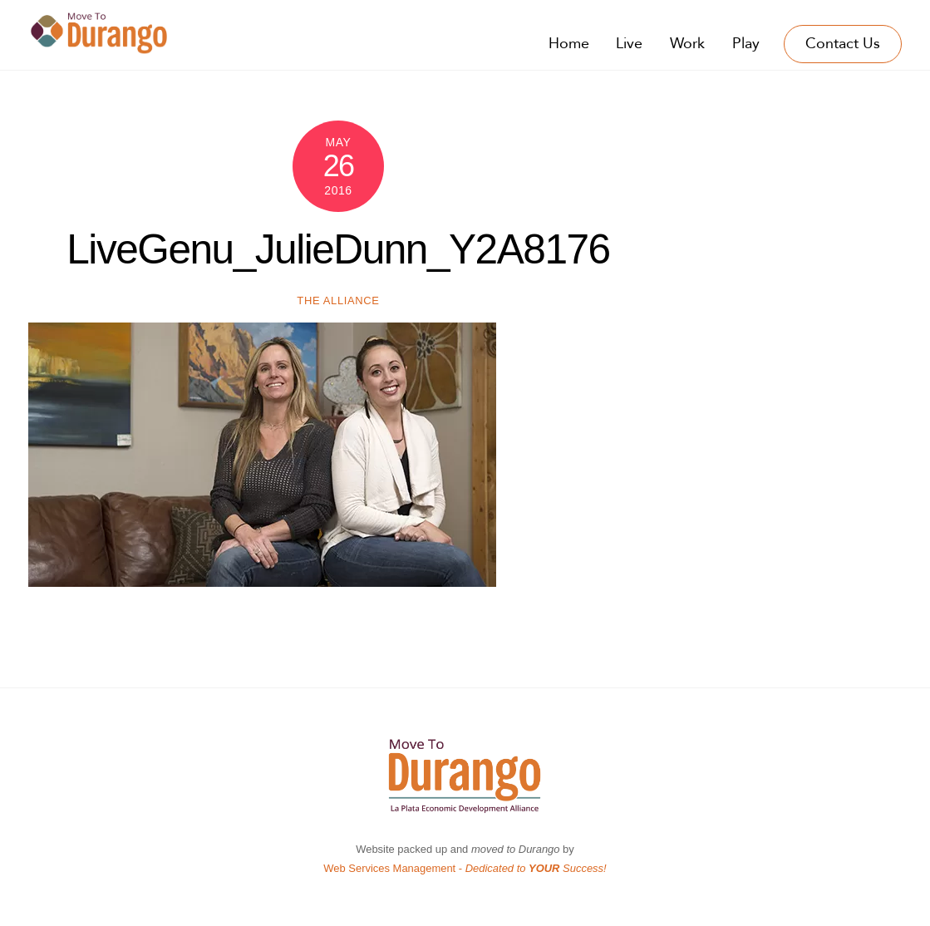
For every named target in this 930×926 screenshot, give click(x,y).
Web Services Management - (464, 868)
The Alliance (338, 300)
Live (629, 43)
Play (746, 43)
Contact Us (842, 43)
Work (687, 43)
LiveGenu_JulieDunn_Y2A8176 (337, 249)
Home (569, 43)
